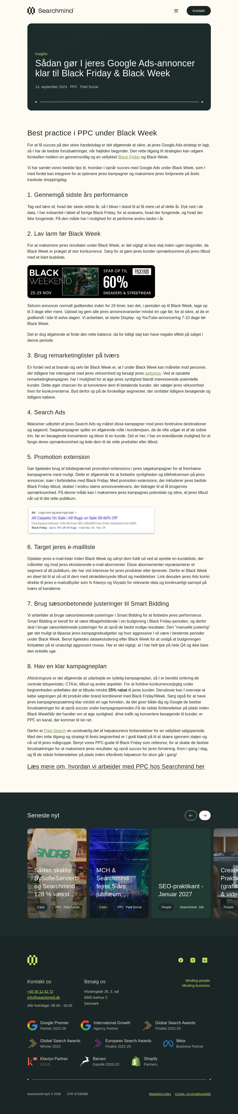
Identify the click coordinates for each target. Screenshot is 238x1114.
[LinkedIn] (205, 960)
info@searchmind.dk (43, 998)
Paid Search (54, 731)
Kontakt (199, 11)
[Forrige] (191, 815)
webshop (153, 373)
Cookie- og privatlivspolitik (193, 1094)
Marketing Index (160, 1094)
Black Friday (129, 157)
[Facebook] (181, 960)
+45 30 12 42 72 (40, 992)
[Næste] (205, 815)
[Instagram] (193, 960)
